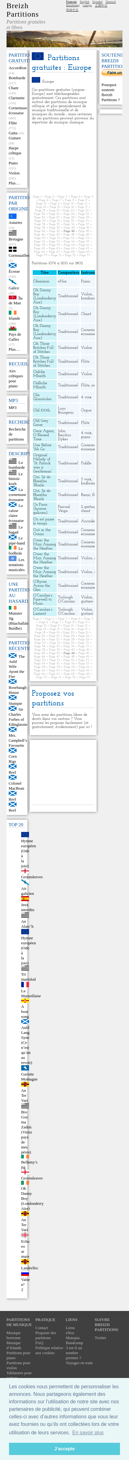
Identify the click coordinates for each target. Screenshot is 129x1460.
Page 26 (39, 217)
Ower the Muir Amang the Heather (44, 544)
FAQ (39, 1342)
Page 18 (40, 210)
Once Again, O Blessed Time (44, 435)
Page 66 (39, 252)
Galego (87, 5)
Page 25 (83, 214)
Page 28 (69, 217)
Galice (14, 288)
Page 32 (68, 221)
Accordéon (17, 67)
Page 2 (50, 197)
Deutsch (111, 1)
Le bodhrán (16, 550)
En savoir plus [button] (88, 1432)
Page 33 (83, 221)
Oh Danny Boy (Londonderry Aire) (44, 296)
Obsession (41, 281)
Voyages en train (79, 1362)
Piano (13, 163)
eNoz (62, 281)
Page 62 (39, 248)
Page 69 (84, 252)
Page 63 (54, 248)
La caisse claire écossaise (16, 513)
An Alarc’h (27, 924)
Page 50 (39, 238)
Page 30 (40, 221)
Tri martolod (28, 977)
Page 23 (54, 214)
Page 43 (54, 231)
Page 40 (69, 228)
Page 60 (69, 245)
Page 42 (39, 231)
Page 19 (54, 210)
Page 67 (54, 252)
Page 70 (41, 255)
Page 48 (69, 234)
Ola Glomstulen (42, 397)
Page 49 (84, 234)
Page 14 (41, 207)
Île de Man (16, 300)
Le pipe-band (17, 540)
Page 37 (83, 224)
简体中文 (72, 10)
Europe (48, 82)
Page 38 (39, 228)
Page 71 (56, 255)
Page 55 (54, 241)
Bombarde (17, 77)
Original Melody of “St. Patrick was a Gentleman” (42, 463)
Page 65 (84, 248)
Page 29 (84, 217)
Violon (14, 173)
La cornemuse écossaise (17, 494)
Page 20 (68, 210)
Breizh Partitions (23, 10)
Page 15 (55, 207)
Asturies (15, 222)
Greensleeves (32, 876)
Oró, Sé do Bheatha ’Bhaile (41, 481)
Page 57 (84, 241)
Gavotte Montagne (29, 1076)
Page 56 (69, 241)
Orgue (86, 410)
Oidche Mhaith (39, 374)
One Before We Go (42, 447)
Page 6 (43, 200)
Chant (13, 87)
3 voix (86, 479)
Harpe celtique (15, 150)
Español (98, 1)
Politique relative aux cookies (49, 1350)
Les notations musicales (17, 564)
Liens (70, 1327)
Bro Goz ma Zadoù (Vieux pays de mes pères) (26, 1132)
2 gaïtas (87, 507)
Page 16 (69, 207)
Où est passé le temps (43, 521)
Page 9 (82, 200)
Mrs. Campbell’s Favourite (18, 740)
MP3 (13, 407)
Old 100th (41, 410)
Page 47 (54, 234)
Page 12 (68, 203)
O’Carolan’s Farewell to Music (42, 599)
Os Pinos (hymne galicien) (40, 509)
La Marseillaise (31, 993)
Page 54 (39, 241)
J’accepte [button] (64, 1448)
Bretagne (16, 239)
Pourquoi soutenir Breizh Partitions (110, 92)
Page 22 (39, 214)
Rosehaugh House (18, 690)
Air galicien (27, 891)
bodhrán (88, 483)
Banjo (85, 495)
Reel (12, 772)
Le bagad (16, 529)
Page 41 (84, 228)
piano (85, 437)
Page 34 (39, 224)
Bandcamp (74, 1342)
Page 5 (88, 197)
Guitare (15, 138)
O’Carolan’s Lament (42, 611)
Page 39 (54, 228)
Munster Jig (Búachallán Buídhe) (18, 621)
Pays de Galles (15, 337)
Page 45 (84, 231)
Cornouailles (19, 255)
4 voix (86, 397)
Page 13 (82, 203)
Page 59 (54, 245)
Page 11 (55, 203)
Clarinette (17, 97)
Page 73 (84, 255)
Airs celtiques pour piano (16, 378)
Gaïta (13, 133)
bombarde (89, 298)
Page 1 (37, 197)
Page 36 (69, 224)
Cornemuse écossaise (18, 110)
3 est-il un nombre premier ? (74, 1352)
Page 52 (68, 238)
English (84, 1)
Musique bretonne (14, 1335)
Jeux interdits (28, 907)
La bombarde (17, 465)
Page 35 (54, 224)
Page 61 (84, 245)
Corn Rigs (13, 759)
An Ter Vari (24, 1095)
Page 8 (69, 200)
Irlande (14, 318)
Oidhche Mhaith (40, 385)
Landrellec (30, 1268)
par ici (84, 727)
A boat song (25, 1011)
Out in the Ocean (41, 532)
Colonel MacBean (16, 786)
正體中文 (101, 5)
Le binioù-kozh (16, 478)
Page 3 (62, 197)
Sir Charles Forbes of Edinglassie (18, 717)
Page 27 (54, 217)
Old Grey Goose (41, 423)
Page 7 (56, 200)
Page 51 (55, 238)
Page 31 (55, 221)
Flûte (13, 123)
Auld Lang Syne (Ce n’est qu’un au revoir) (26, 1045)
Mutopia (72, 1337)
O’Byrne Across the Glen (41, 586)
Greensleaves (32, 1178)
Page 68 (69, 252)
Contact (42, 1327)
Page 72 (70, 255)
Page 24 (69, 214)
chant (85, 511)
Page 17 (83, 207)
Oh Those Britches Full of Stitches (43, 348)
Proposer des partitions (46, 1335)
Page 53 (83, 238)
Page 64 (69, 248)
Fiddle (86, 463)
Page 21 (83, 210)
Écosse (14, 271)
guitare (87, 601)
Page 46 (39, 234)
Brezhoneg (72, 5)
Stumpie (15, 703)
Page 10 (41, 203)
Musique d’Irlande (14, 1345)
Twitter (100, 1337)
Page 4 (75, 197)
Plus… (14, 183)
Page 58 (39, 245)
